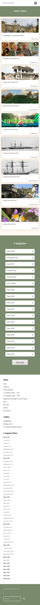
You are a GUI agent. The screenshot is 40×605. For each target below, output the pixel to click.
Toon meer (20, 362)
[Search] (24, 598)
